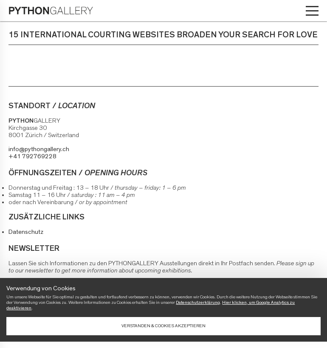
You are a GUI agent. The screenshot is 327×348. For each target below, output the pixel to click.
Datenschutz (25, 232)
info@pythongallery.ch (38, 149)
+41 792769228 (32, 156)
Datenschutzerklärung (198, 302)
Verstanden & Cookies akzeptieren (163, 325)
